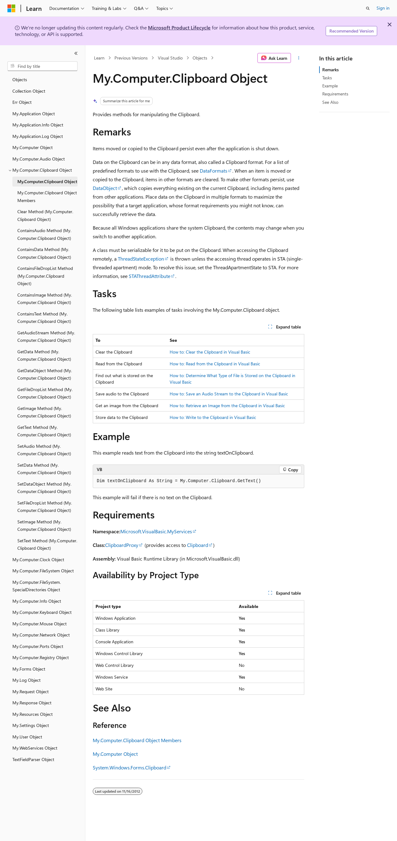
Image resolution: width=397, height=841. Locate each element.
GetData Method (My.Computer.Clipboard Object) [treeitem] (44, 355)
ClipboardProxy (121, 545)
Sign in (383, 8)
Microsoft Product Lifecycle (179, 27)
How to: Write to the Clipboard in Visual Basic (213, 417)
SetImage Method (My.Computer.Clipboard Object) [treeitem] (44, 525)
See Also (330, 102)
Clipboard (197, 545)
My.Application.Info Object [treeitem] (37, 125)
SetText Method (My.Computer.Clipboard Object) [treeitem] (47, 544)
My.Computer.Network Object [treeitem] (41, 635)
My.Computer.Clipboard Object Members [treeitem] (47, 196)
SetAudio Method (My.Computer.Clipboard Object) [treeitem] (44, 450)
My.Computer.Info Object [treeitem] (36, 601)
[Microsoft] (11, 8)
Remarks (330, 70)
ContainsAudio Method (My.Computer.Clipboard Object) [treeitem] (44, 234)
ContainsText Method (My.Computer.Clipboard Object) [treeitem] (44, 317)
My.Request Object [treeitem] (30, 691)
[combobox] (42, 66)
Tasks (327, 78)
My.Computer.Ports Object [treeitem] (37, 646)
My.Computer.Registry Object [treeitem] (40, 657)
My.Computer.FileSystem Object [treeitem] (43, 571)
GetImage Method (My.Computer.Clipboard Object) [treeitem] (44, 412)
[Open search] (368, 8)
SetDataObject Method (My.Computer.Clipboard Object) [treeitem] (44, 488)
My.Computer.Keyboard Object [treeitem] (42, 612)
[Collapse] (76, 53)
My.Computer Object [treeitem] (32, 147)
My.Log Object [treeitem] (26, 680)
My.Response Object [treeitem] (31, 703)
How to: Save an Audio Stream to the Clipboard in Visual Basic (229, 394)
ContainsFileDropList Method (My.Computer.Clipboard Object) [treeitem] (45, 275)
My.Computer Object (115, 754)
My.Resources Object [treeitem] (32, 714)
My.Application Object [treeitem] (33, 114)
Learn (99, 58)
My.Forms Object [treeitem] (28, 669)
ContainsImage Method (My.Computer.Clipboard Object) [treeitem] (44, 299)
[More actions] (298, 58)
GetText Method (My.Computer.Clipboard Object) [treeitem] (44, 431)
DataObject (105, 188)
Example (330, 86)
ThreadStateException (141, 258)
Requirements (335, 94)
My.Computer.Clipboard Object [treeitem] (47, 181)
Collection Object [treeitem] (28, 91)
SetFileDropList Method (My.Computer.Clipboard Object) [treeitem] (44, 506)
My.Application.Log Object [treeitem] (37, 136)
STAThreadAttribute (149, 276)
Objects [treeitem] (19, 79)
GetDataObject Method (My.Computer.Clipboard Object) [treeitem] (44, 374)
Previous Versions (131, 58)
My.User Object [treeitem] (27, 737)
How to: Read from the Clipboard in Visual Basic (215, 364)
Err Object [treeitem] (22, 102)
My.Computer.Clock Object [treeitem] (38, 559)
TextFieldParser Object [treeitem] (33, 759)
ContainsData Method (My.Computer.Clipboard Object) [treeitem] (44, 253)
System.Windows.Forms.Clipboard (129, 767)
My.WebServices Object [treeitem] (34, 748)
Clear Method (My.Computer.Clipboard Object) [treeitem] (45, 215)
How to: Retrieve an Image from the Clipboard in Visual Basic (227, 405)
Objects (200, 58)
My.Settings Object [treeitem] (30, 725)
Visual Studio (170, 58)
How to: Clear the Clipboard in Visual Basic (210, 352)
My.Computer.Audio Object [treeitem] (38, 159)
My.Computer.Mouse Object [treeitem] (39, 624)
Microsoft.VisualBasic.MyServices (156, 531)
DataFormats (213, 170)
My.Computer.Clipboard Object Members (137, 740)
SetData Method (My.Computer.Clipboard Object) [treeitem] (44, 469)
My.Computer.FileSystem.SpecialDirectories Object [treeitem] (36, 586)
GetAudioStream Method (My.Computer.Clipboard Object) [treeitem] (46, 336)
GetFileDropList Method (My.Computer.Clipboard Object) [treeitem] (45, 393)
